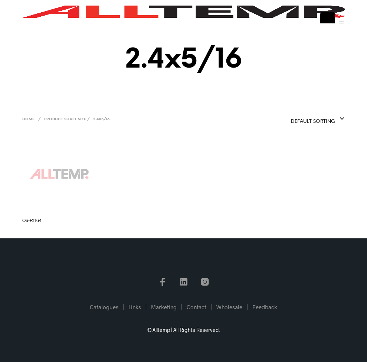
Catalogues (104, 307)
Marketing (164, 307)
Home (28, 119)
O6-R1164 (32, 220)
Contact (196, 307)
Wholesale (229, 307)
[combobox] (299, 119)
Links (134, 307)
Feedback (264, 307)
